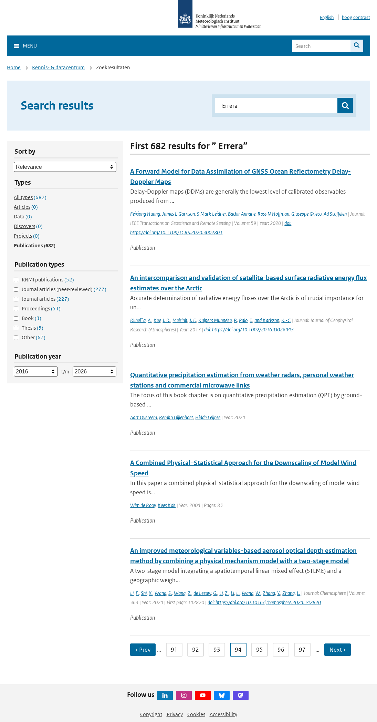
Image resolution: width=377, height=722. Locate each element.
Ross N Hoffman (273, 213)
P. (235, 320)
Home (14, 67)
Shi (144, 593)
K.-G (286, 320)
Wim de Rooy (143, 505)
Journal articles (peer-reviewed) (64, 289)
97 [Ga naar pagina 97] (302, 649)
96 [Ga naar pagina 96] (280, 649)
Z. (189, 593)
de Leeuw (202, 593)
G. (215, 593)
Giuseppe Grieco (306, 213)
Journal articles (45, 299)
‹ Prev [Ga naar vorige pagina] (142, 649)
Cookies (196, 714)
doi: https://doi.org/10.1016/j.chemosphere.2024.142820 (264, 602)
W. (258, 593)
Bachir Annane (241, 213)
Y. (278, 593)
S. (170, 593)
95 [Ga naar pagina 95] (259, 649)
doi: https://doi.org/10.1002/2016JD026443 (249, 329)
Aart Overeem (143, 417)
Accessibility (223, 714)
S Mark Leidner (211, 213)
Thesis (32, 327)
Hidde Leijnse (207, 417)
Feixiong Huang (145, 213)
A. (149, 320)
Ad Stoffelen (336, 213)
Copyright (151, 714)
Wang (160, 593)
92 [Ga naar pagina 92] (195, 649)
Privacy (175, 714)
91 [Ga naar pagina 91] (174, 649)
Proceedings (41, 308)
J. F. (192, 320)
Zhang (269, 593)
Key (157, 320)
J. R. (166, 320)
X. (151, 593)
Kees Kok (167, 505)
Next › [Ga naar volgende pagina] (337, 649)
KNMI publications (48, 279)
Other (33, 337)
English (327, 17)
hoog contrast (356, 17)
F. (137, 593)
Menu (30, 45)
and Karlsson (266, 320)
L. (238, 593)
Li (132, 593)
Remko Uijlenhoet (176, 417)
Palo (243, 320)
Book (31, 318)
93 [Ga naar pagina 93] (216, 649)
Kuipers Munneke (215, 320)
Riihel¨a (138, 320)
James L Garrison (178, 213)
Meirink (179, 320)
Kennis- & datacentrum (58, 67)
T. (251, 320)
